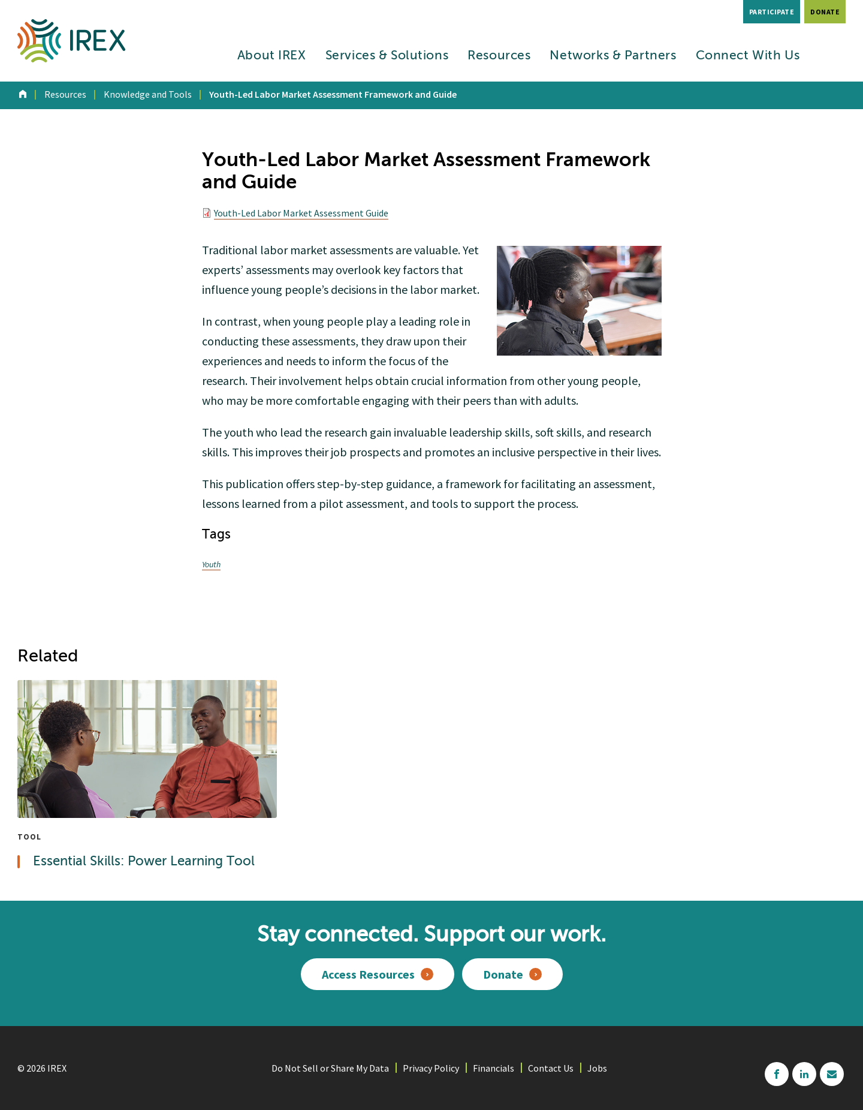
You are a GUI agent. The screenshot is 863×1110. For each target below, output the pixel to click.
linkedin (804, 1074)
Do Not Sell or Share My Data (330, 1068)
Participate (772, 11)
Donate (825, 11)
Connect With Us (748, 56)
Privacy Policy (431, 1068)
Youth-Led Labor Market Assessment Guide (301, 213)
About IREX (271, 56)
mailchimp (832, 1074)
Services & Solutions (387, 56)
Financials (493, 1068)
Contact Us (551, 1068)
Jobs (597, 1068)
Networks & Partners (613, 56)
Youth (211, 564)
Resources (498, 56)
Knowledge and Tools (148, 94)
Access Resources (368, 974)
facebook (777, 1074)
